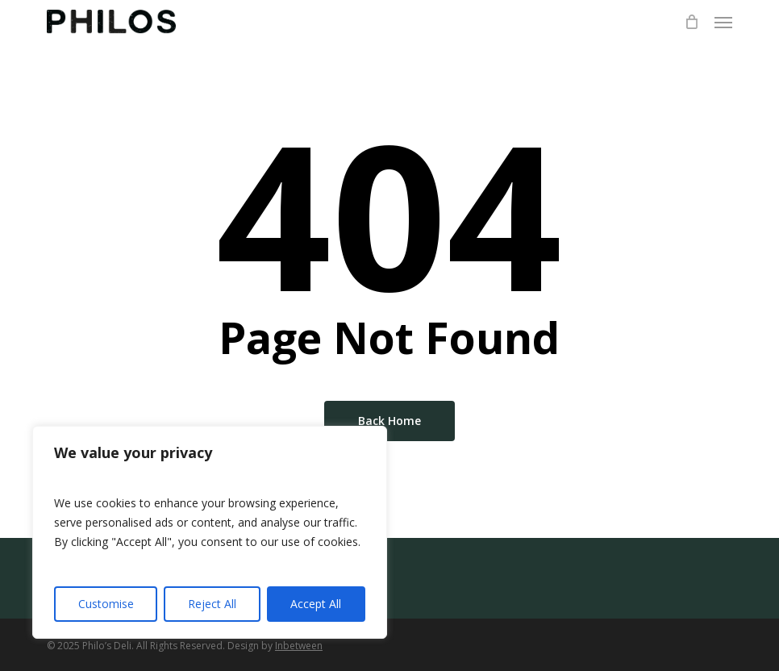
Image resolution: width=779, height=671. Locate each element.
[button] (723, 22)
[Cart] (691, 22)
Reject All (212, 603)
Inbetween (299, 645)
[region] (209, 532)
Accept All (315, 603)
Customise (106, 603)
